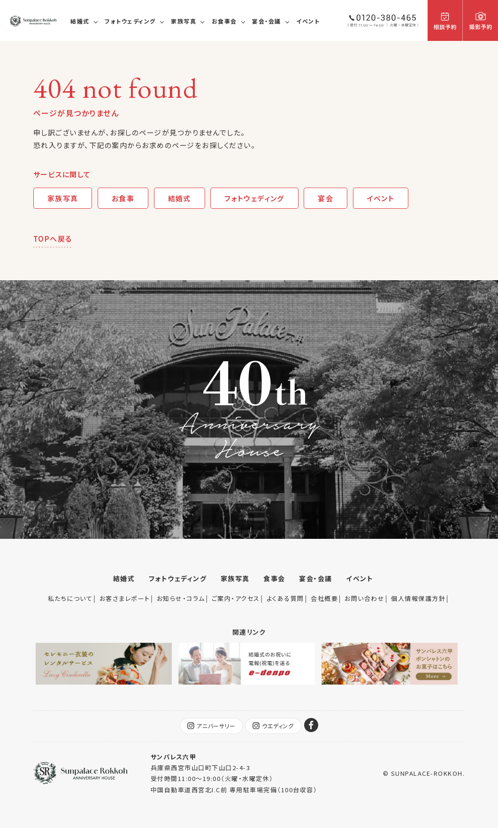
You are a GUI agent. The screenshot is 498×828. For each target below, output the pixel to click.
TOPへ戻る (52, 239)
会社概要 (324, 598)
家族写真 (183, 21)
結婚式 (80, 21)
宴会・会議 (266, 21)
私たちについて (70, 598)
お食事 (123, 198)
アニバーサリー (211, 726)
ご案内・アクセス (236, 598)
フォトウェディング (130, 21)
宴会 (326, 198)
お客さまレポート (125, 598)
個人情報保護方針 (418, 598)
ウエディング (273, 726)
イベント (308, 21)
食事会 (274, 578)
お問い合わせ (364, 598)
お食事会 (224, 21)
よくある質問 (285, 598)
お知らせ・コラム (181, 598)
